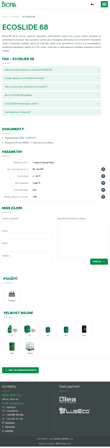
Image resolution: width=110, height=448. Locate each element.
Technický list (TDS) (14, 139)
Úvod (4, 16)
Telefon (5, 257)
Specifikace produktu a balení (71, 220)
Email (5, 244)
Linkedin (7, 432)
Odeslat (99, 263)
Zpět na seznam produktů (20, 372)
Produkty (14, 16)
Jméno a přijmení (10, 220)
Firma (4, 232)
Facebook (8, 428)
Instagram (8, 424)
